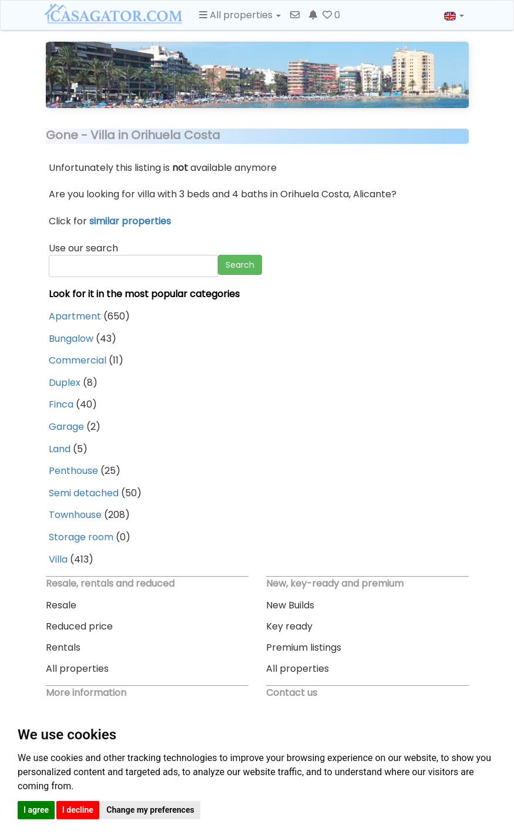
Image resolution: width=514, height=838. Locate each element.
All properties (77, 668)
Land (59, 449)
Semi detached (84, 493)
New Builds (290, 605)
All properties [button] (240, 15)
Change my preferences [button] (150, 810)
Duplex (64, 382)
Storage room (81, 537)
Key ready (289, 626)
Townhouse (75, 514)
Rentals (63, 647)
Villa (58, 559)
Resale (61, 605)
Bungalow (71, 338)
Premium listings (303, 647)
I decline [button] (77, 810)
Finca (61, 404)
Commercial (77, 360)
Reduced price (79, 626)
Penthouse (73, 470)
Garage (66, 426)
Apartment (75, 316)
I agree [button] (36, 810)
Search (240, 265)
